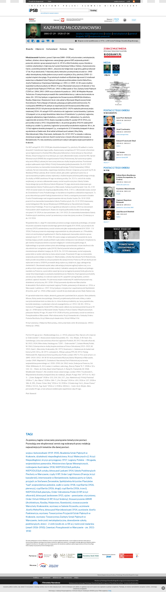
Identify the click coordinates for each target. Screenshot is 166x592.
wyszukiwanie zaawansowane (50, 13)
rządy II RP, (55, 474)
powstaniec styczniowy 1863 (124, 207)
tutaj (109, 591)
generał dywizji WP (122, 157)
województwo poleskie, (44, 484)
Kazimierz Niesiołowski (125, 189)
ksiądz (118, 194)
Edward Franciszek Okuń (126, 141)
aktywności (46, 578)
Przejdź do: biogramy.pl (36, 1)
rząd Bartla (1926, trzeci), (74, 488)
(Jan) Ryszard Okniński (125, 212)
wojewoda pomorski (100, 36)
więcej (106, 162)
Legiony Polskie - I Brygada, (82, 460)
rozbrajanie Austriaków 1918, (40, 467)
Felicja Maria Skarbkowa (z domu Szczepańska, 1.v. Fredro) (126, 177)
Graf (116, 75)
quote (48, 41)
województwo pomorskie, (39, 463)
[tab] (30, 49)
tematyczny (68, 578)
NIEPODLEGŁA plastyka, (38, 492)
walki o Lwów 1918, (66, 484)
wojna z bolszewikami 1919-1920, (42, 452)
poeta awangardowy (122, 134)
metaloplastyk (120, 33)
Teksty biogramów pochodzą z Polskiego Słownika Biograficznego (117, 575)
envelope (38, 41)
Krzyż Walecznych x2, (78, 456)
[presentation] (29, 49)
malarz (108, 33)
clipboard (33, 41)
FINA (49, 1)
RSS (134, 1)
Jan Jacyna (120, 152)
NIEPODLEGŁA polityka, (68, 467)
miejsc (76, 578)
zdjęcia (107, 75)
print (43, 41)
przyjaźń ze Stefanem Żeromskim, (42, 481)
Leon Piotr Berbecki (124, 118)
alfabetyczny (57, 578)
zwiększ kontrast (119, 1)
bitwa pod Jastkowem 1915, (50, 495)
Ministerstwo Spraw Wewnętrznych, (70, 463)
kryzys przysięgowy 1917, (55, 460)
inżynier (118, 123)
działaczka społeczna (122, 184)
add (52, 41)
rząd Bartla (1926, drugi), (48, 488)
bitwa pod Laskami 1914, (61, 470)
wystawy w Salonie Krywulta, (64, 506)
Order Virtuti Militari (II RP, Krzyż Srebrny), (47, 499)
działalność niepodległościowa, (51, 456)
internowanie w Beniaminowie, (53, 477)
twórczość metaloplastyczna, (52, 520)
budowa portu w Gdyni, (80, 477)
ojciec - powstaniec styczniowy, (80, 495)
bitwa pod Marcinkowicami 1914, (61, 509)
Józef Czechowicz (123, 129)
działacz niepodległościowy (89, 33)
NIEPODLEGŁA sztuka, (37, 470)
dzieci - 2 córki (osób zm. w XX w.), (57, 523)
